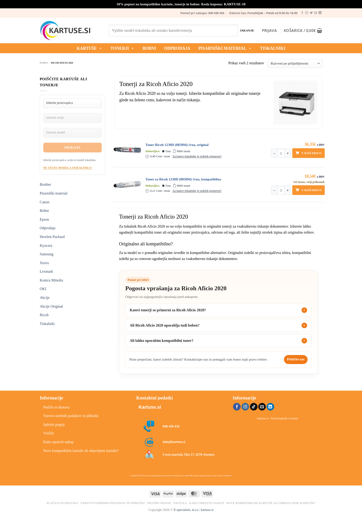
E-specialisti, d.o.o (186, 510)
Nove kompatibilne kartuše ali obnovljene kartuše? (81, 451)
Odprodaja (48, 228)
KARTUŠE (89, 48)
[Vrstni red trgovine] (295, 63)
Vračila (48, 433)
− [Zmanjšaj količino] (274, 153)
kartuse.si (207, 510)
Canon (45, 202)
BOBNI (149, 48)
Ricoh (44, 315)
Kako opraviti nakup (58, 442)
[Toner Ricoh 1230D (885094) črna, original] (127, 150)
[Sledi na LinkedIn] (320, 13)
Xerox (44, 263)
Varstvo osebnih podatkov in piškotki (70, 416)
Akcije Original (51, 306)
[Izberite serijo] (72, 118)
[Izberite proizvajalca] (72, 103)
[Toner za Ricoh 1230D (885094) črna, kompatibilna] (127, 184)
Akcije (45, 298)
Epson (44, 219)
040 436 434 (171, 426)
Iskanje (247, 30)
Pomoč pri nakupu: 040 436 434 (202, 13)
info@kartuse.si (174, 442)
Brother (45, 184)
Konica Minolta (51, 280)
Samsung (47, 254)
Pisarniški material (225, 48)
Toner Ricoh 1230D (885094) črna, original (177, 145)
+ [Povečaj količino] (288, 153)
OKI (43, 289)
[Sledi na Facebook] (302, 13)
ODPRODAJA (177, 48)
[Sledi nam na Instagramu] (306, 13)
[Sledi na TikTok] (254, 407)
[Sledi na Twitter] (311, 13)
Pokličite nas (296, 359)
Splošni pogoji (54, 424)
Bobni (44, 211)
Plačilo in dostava (56, 407)
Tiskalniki (272, 48)
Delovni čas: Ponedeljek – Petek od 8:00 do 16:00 (263, 13)
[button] (269, 30)
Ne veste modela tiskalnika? (67, 167)
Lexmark (46, 271)
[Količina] (281, 153)
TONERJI (122, 48)
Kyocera (46, 245)
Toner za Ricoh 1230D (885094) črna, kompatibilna (183, 179)
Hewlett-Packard (52, 237)
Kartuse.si (150, 407)
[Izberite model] (72, 133)
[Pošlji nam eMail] (315, 13)
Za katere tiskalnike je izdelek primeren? (197, 156)
